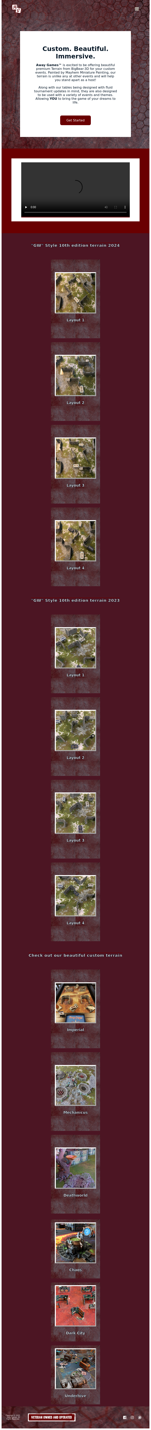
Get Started (75, 120)
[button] (75, 299)
